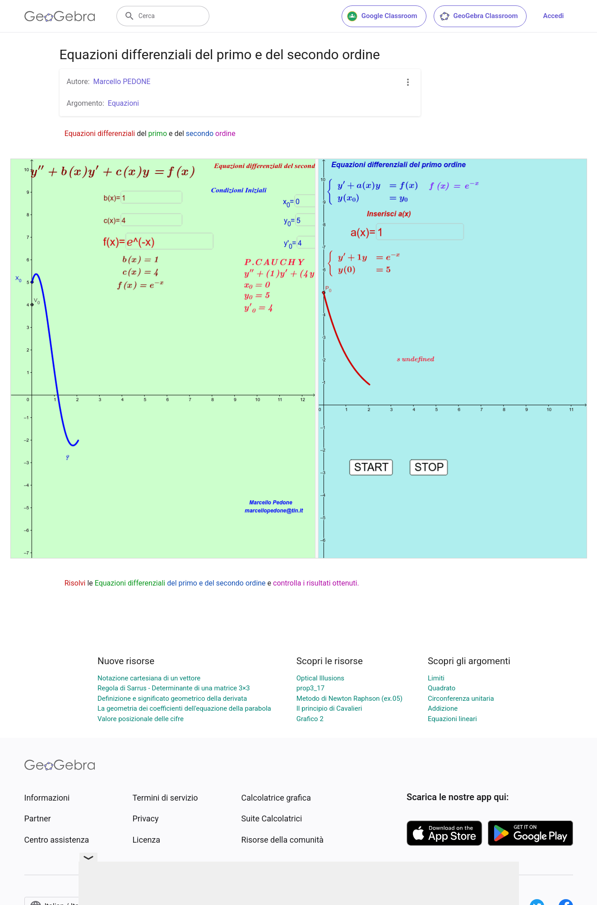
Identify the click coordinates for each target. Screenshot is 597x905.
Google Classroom (382, 16)
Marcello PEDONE (122, 81)
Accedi (553, 16)
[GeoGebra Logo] (59, 16)
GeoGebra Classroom (478, 16)
